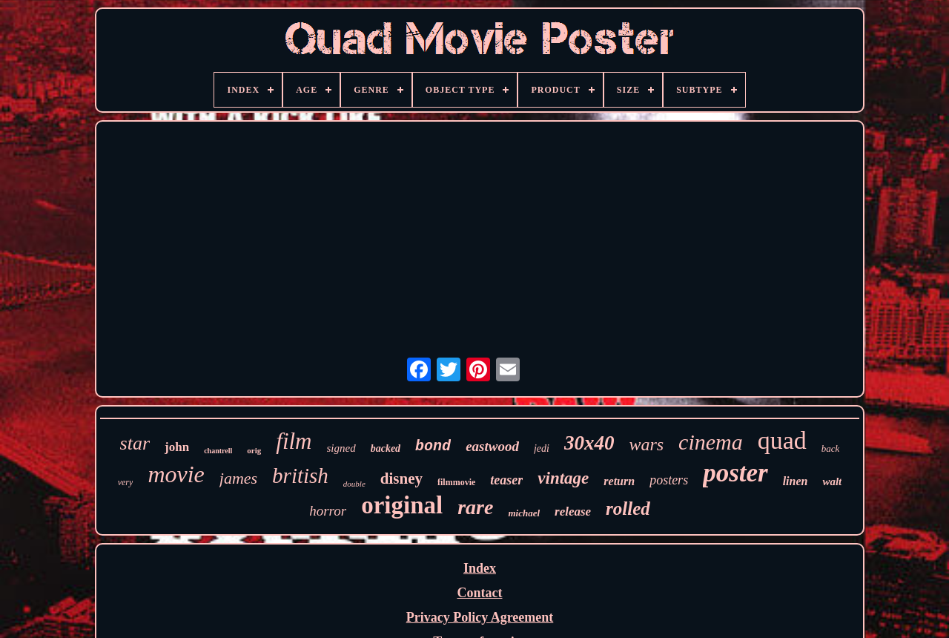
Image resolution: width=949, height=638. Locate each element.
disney (401, 478)
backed (385, 448)
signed (341, 448)
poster (735, 472)
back (830, 448)
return (619, 481)
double (354, 483)
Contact (479, 592)
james (238, 478)
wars (646, 444)
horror (327, 511)
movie (176, 474)
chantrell (218, 451)
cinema (710, 442)
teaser (506, 480)
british (300, 475)
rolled (628, 509)
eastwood (492, 446)
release (573, 511)
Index (479, 568)
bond (433, 446)
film (293, 441)
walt (831, 481)
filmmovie (456, 482)
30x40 (589, 443)
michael (524, 513)
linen (795, 481)
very (125, 482)
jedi (541, 448)
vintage (563, 478)
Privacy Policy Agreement (480, 617)
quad (782, 440)
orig (254, 450)
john (177, 447)
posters (668, 480)
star (135, 443)
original (402, 505)
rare (475, 507)
